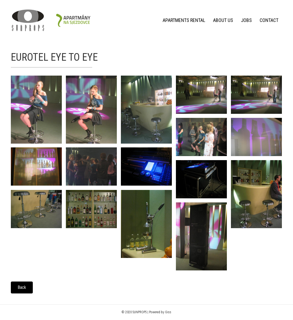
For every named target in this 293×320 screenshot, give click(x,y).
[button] (22, 287)
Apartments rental (184, 20)
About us (223, 20)
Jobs (246, 20)
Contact (269, 20)
